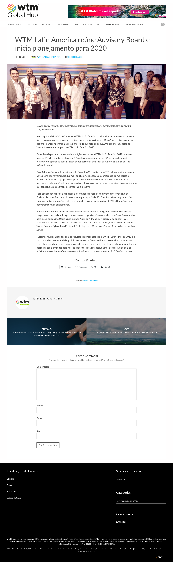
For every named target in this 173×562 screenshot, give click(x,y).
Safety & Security (97, 549)
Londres (10, 479)
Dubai (9, 485)
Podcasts (47, 24)
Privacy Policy (85, 549)
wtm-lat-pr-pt (90, 280)
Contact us (129, 549)
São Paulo (11, 491)
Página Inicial (15, 24)
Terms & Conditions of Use (114, 549)
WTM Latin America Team (49, 57)
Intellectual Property (40, 549)
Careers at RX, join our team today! (146, 549)
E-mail (39, 418)
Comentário (43, 366)
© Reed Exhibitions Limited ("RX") (19, 549)
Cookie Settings (73, 549)
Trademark (52, 549)
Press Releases (113, 24)
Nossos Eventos (134, 24)
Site (38, 431)
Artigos (32, 24)
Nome (39, 405)
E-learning (63, 24)
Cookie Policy (62, 549)
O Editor (121, 522)
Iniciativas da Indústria (87, 24)
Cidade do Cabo (14, 498)
